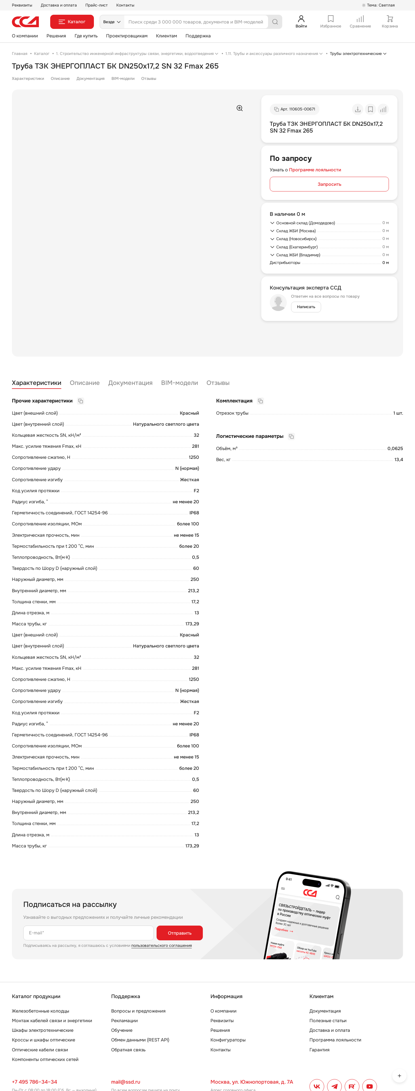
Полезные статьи (328, 1021)
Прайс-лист (96, 5)
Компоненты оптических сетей (45, 1059)
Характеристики (28, 78)
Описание (60, 78)
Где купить (86, 36)
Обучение (121, 1030)
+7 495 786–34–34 (34, 1082)
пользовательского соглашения (161, 945)
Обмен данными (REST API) (140, 1040)
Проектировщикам (127, 36)
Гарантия (319, 1050)
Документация (91, 78)
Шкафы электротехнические (42, 1030)
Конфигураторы (228, 1040)
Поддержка (198, 36)
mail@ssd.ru (125, 1082)
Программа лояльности (335, 1040)
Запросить (329, 184)
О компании (25, 36)
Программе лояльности (315, 170)
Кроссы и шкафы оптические (43, 1040)
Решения (56, 36)
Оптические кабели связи (40, 1050)
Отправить (179, 933)
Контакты (125, 5)
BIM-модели (122, 78)
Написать (306, 306)
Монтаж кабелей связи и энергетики (52, 1021)
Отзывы (148, 78)
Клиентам (166, 36)
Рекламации (124, 1021)
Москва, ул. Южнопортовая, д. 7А (251, 1082)
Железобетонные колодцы (40, 1011)
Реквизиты (22, 5)
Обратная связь (128, 1050)
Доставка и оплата (59, 5)
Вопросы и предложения (138, 1011)
